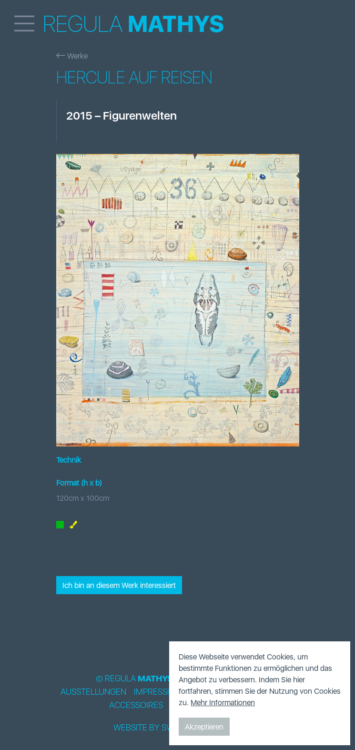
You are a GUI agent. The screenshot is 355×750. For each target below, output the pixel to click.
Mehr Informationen (223, 702)
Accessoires (136, 705)
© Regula (134, 678)
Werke (72, 55)
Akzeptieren (204, 726)
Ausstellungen (93, 692)
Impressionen (163, 692)
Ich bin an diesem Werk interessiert (119, 585)
